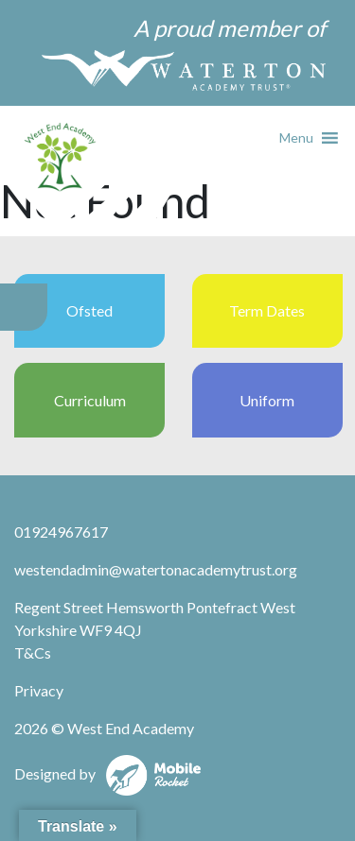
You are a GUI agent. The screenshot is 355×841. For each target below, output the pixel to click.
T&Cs (32, 652)
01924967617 (61, 532)
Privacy (38, 690)
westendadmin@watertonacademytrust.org (155, 569)
